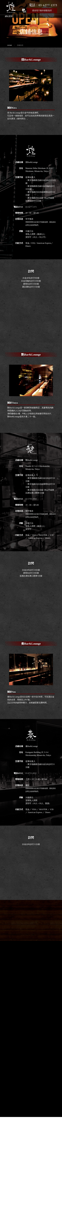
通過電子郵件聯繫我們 (42, 10)
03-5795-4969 (31, 499)
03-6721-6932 (31, 773)
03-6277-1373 (31, 207)
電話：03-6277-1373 (43, 5)
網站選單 (9, 16)
